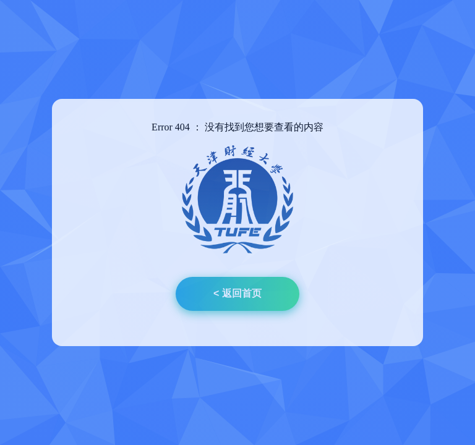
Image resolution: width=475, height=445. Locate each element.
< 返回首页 (237, 293)
